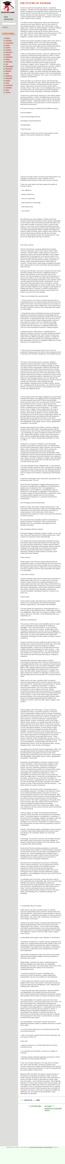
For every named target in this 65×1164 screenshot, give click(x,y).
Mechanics (8, 69)
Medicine (8, 71)
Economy (8, 50)
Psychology (9, 85)
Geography (8, 57)
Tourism (7, 92)
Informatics (8, 61)
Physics (7, 80)
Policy (7, 83)
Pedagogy (8, 76)
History (7, 59)
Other (7, 73)
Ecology (7, 47)
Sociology (8, 87)
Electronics (8, 52)
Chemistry (8, 40)
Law (6, 64)
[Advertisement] (41, 156)
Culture (7, 45)
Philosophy (8, 78)
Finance (7, 54)
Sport (7, 90)
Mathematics (9, 66)
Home (6, 17)
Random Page (8, 19)
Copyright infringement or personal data (40, 1147)
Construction (9, 43)
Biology (7, 38)
